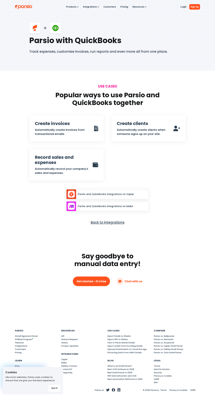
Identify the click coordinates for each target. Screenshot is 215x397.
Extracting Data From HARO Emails (125, 352)
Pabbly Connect (69, 366)
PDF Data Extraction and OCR (122, 375)
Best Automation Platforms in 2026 (125, 379)
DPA (156, 382)
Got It (54, 388)
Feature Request (69, 339)
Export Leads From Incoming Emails (125, 346)
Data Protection (162, 369)
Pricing (124, 6)
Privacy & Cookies (163, 375)
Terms (157, 366)
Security (158, 372)
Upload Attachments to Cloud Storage (127, 349)
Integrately (66, 372)
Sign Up (194, 6)
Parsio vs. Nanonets (163, 339)
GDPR (156, 379)
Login (183, 6)
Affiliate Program (23, 339)
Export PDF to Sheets (118, 339)
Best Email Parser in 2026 (120, 372)
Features (19, 342)
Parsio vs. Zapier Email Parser (168, 346)
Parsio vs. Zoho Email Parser (168, 352)
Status (64, 342)
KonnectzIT (66, 369)
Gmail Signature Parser (26, 336)
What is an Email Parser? (120, 366)
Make (64, 362)
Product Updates (69, 346)
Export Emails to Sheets (119, 336)
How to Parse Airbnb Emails (121, 342)
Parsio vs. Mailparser (164, 336)
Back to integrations (108, 222)
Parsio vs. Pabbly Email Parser (168, 349)
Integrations (21, 346)
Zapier (64, 359)
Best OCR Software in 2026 (121, 369)
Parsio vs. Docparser (164, 342)
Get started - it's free (91, 281)
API (62, 336)
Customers (109, 6)
